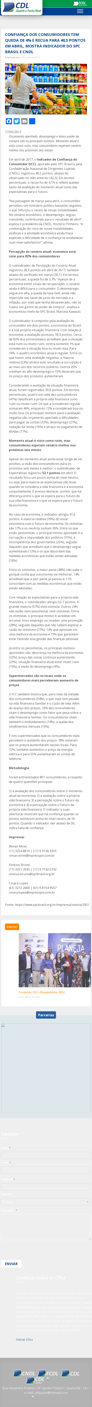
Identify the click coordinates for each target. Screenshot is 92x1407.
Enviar (11, 1264)
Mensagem (9, 1210)
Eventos (12, 927)
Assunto (6, 1194)
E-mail (6, 1162)
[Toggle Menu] (80, 11)
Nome (5, 1148)
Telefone (8, 1179)
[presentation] (30, 1257)
